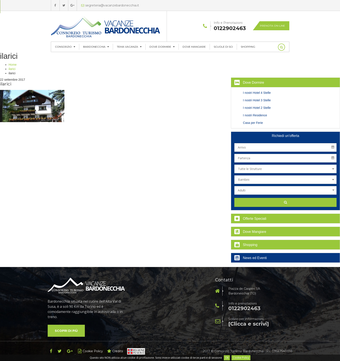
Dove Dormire (162, 46)
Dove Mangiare (194, 46)
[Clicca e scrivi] (248, 323)
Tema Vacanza (129, 46)
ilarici (12, 69)
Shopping (248, 46)
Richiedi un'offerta (285, 136)
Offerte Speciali (250, 218)
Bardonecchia (96, 46)
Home (13, 64)
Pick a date (334, 147)
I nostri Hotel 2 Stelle (257, 107)
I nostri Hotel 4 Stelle (257, 92)
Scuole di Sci (223, 46)
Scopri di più (66, 331)
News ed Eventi (250, 258)
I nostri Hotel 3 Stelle (257, 100)
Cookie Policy (241, 357)
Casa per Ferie (253, 122)
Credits (115, 351)
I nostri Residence (255, 115)
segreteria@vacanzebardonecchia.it (110, 5)
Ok (227, 357)
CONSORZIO (65, 46)
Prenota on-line (272, 25)
